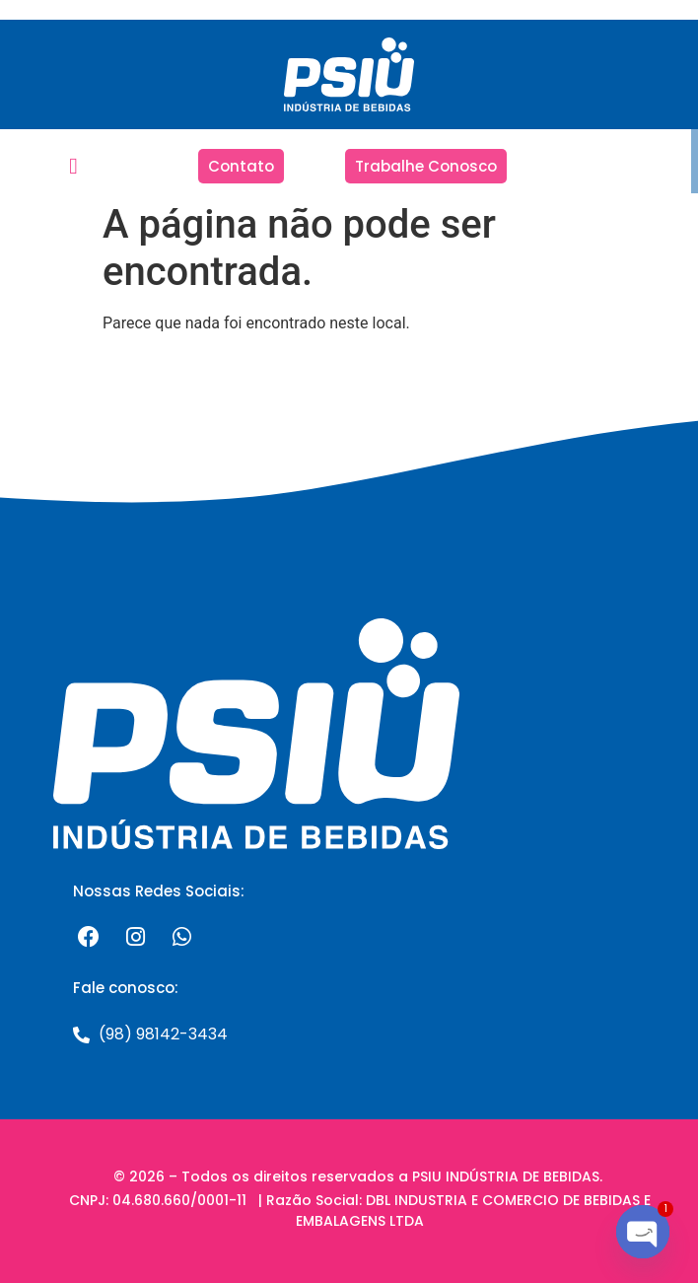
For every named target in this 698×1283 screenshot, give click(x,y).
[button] (73, 166)
